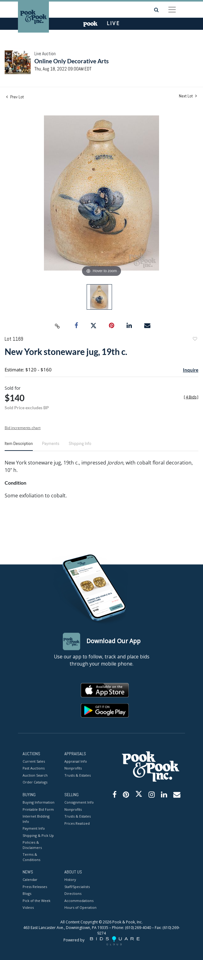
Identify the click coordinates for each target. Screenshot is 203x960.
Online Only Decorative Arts (71, 61)
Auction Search (35, 775)
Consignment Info (79, 802)
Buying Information (38, 802)
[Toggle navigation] (172, 10)
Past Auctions (34, 768)
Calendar (30, 879)
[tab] (19, 446)
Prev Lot (15, 97)
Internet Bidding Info (36, 819)
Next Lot (188, 96)
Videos (28, 907)
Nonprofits (73, 768)
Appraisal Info (75, 761)
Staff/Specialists (77, 886)
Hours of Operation (80, 907)
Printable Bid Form (38, 809)
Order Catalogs (35, 782)
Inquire (190, 370)
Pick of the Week (36, 900)
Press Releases (35, 886)
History (70, 879)
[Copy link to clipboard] (57, 326)
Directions (72, 893)
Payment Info (34, 828)
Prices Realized (77, 823)
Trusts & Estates (77, 775)
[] (191, 397)
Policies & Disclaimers (32, 845)
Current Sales (34, 761)
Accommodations (78, 900)
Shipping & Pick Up (38, 835)
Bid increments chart (23, 427)
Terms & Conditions (31, 857)
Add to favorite (194, 339)
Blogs (27, 893)
